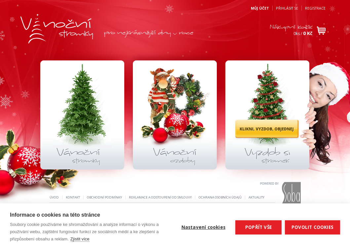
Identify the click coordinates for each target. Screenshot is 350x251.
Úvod (54, 197)
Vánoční (78, 157)
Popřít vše (258, 227)
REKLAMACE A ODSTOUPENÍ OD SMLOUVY (160, 197)
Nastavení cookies (203, 227)
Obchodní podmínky (104, 197)
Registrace (315, 8)
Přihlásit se (287, 8)
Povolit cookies (312, 227)
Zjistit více (80, 238)
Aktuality (256, 197)
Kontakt (73, 197)
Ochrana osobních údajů (220, 197)
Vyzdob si (267, 157)
